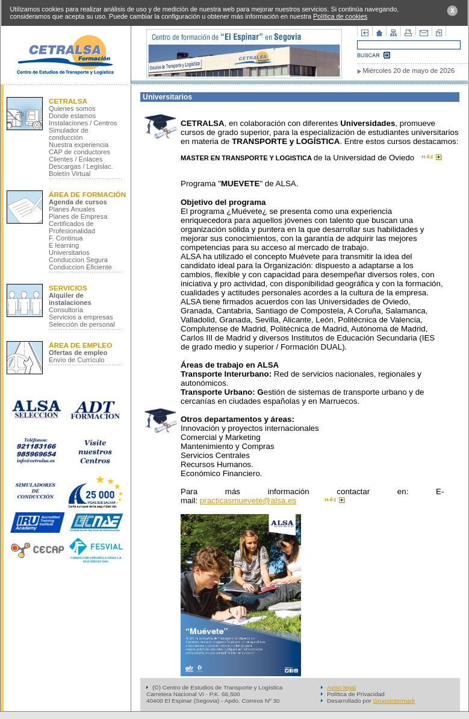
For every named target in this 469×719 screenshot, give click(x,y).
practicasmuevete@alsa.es (248, 500)
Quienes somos (72, 108)
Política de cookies (340, 16)
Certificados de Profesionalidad (72, 227)
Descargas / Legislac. (81, 166)
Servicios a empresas (81, 317)
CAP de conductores (79, 151)
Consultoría (66, 309)
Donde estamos (72, 115)
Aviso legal (341, 687)
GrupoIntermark (394, 700)
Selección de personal (82, 324)
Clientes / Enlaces (75, 159)
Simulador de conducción (69, 134)
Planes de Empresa (78, 216)
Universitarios (69, 252)
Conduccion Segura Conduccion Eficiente (80, 263)
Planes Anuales (72, 209)
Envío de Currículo (76, 359)
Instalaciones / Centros (83, 123)
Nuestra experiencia (78, 144)
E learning (64, 245)
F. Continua (65, 238)
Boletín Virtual (69, 173)
